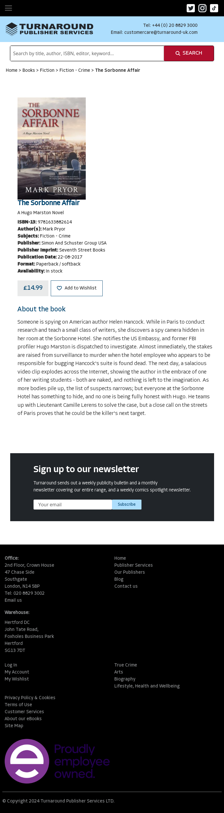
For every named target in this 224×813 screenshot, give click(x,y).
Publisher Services (133, 565)
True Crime (125, 665)
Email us (13, 600)
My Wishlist (17, 679)
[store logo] (49, 29)
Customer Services (24, 712)
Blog (118, 579)
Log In (11, 665)
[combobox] (87, 53)
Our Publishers (129, 572)
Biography (124, 679)
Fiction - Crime (75, 70)
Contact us (126, 586)
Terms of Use (18, 705)
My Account (17, 672)
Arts (118, 672)
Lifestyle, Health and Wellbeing (147, 686)
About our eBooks (23, 719)
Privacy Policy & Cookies (30, 698)
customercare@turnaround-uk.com (160, 32)
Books (29, 70)
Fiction (48, 70)
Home (12, 70)
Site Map (14, 726)
